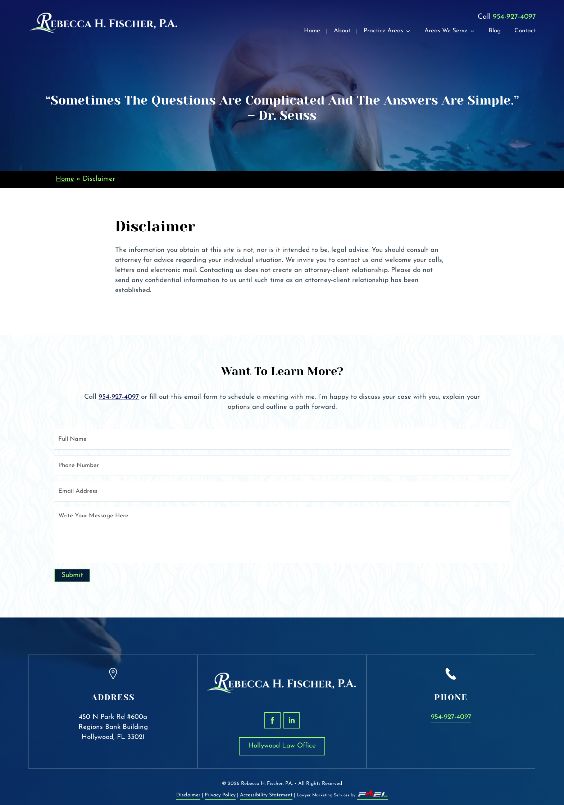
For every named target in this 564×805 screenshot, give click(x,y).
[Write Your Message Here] (282, 535)
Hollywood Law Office (282, 745)
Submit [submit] (72, 575)
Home (312, 31)
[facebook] (272, 720)
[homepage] (104, 22)
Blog (494, 31)
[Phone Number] (282, 465)
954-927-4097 (514, 16)
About (342, 31)
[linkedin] (291, 720)
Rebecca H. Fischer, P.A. (267, 783)
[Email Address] (282, 491)
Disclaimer (188, 795)
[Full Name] (282, 439)
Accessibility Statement (266, 795)
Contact (525, 31)
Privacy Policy (220, 795)
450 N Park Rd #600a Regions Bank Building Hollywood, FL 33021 (113, 727)
